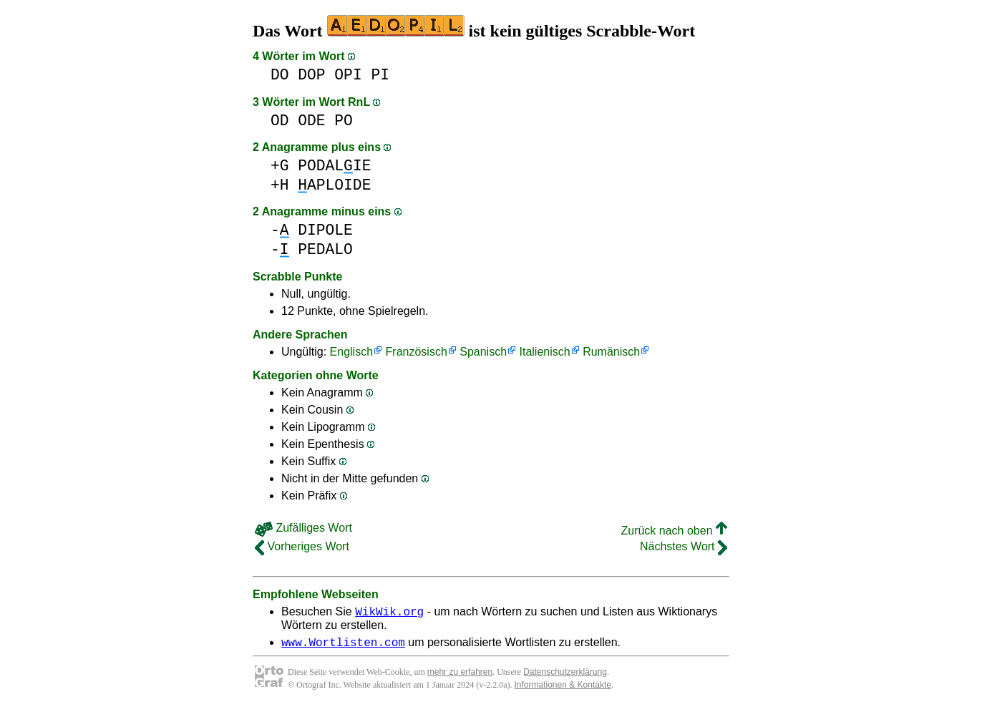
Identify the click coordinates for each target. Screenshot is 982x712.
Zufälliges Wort (303, 528)
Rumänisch (611, 352)
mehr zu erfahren (459, 676)
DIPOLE (325, 230)
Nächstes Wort (683, 546)
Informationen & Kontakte (563, 689)
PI (380, 74)
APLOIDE (334, 185)
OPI (347, 74)
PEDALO (325, 249)
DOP (311, 74)
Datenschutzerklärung (565, 676)
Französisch (416, 352)
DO (280, 74)
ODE (311, 120)
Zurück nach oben (674, 531)
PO (343, 120)
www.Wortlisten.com (343, 646)
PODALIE (334, 165)
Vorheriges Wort (302, 546)
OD (280, 120)
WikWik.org (389, 613)
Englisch (351, 352)
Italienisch (545, 352)
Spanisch (483, 352)
